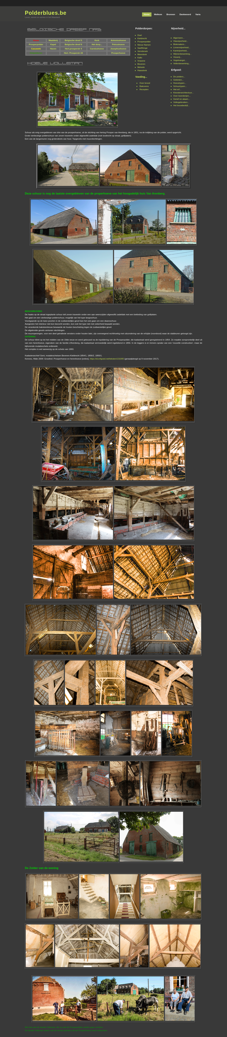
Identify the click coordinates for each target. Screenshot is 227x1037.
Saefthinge (142, 48)
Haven (53, 48)
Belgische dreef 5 (73, 40)
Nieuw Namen (144, 45)
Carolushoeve (97, 48)
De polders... (179, 76)
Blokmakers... (179, 44)
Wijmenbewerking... (182, 54)
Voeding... (141, 76)
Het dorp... (97, 44)
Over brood (145, 83)
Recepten (144, 89)
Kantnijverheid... (180, 50)
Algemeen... (178, 38)
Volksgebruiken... (181, 102)
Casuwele (36, 48)
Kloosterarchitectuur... (183, 92)
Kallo (139, 57)
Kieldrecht (142, 38)
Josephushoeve (118, 48)
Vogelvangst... (179, 60)
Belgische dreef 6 (73, 44)
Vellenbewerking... (181, 63)
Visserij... (177, 57)
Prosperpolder (144, 41)
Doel (139, 35)
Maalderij (53, 40)
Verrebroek (142, 51)
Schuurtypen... (180, 86)
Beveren (141, 64)
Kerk (97, 40)
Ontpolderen (36, 53)
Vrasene (141, 61)
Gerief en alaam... (181, 99)
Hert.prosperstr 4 (73, 48)
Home (36, 40)
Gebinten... (178, 80)
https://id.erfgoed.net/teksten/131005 (107, 359)
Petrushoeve (118, 44)
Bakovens (144, 86)
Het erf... (177, 89)
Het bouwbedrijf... (181, 105)
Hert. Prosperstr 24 (73, 53)
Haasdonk (142, 70)
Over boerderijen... (182, 96)
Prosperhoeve (118, 53)
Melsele (141, 67)
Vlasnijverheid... (180, 41)
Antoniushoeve (118, 40)
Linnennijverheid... (181, 47)
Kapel (53, 44)
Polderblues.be (46, 13)
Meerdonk (142, 54)
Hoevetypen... (179, 83)
